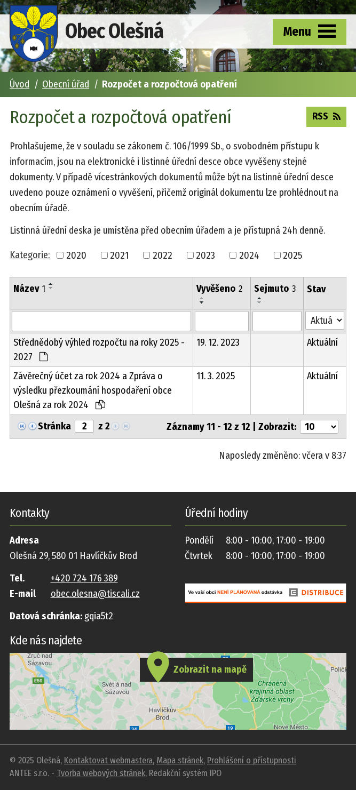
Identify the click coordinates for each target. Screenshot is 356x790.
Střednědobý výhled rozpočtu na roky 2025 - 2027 (99, 350)
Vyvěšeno (219, 288)
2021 (119, 255)
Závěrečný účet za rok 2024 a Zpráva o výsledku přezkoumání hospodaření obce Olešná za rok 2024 (92, 390)
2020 (76, 255)
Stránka (54, 426)
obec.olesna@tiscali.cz (95, 594)
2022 (162, 255)
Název (29, 288)
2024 (249, 255)
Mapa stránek (179, 760)
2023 (205, 255)
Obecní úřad (65, 84)
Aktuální (322, 342)
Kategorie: (30, 255)
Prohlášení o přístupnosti (251, 760)
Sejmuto (275, 288)
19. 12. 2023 (218, 342)
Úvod (19, 84)
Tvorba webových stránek (101, 773)
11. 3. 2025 (215, 376)
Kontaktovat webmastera (108, 760)
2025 (292, 255)
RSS (326, 115)
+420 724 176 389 (84, 578)
